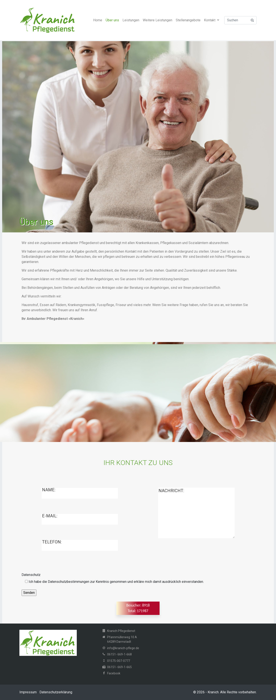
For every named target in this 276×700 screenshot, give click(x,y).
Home (97, 20)
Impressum (28, 692)
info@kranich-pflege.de (123, 648)
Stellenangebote (188, 20)
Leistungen (130, 20)
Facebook (113, 673)
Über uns (112, 20)
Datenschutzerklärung (55, 692)
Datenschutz (31, 575)
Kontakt (211, 20)
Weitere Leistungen (157, 20)
